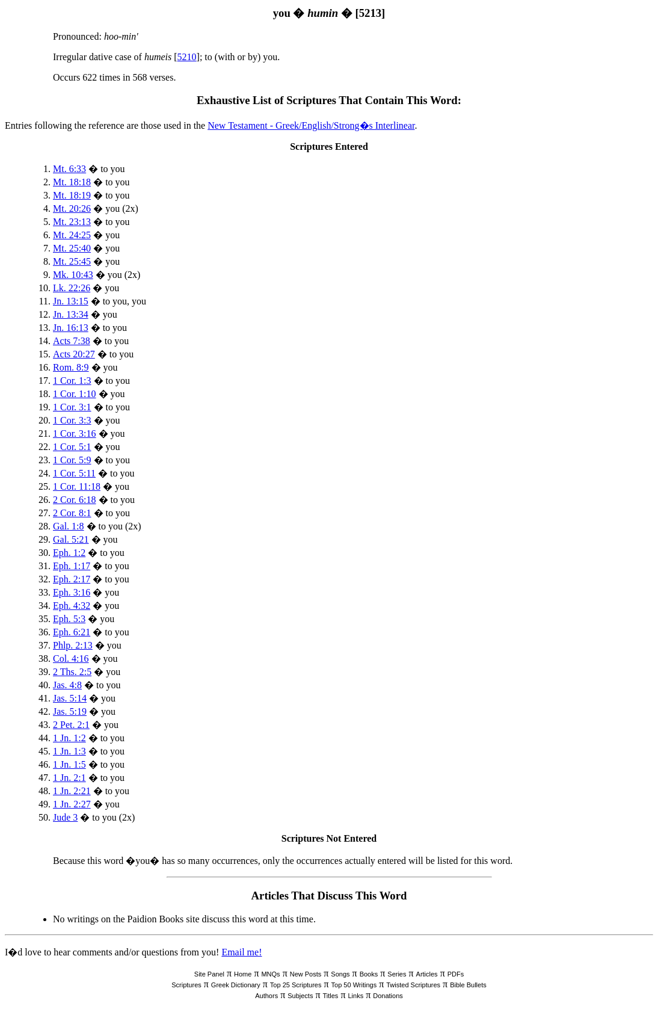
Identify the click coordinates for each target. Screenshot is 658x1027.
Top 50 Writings (354, 984)
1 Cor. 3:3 (72, 420)
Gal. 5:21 (71, 539)
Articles (427, 974)
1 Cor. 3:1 (72, 407)
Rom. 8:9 (71, 367)
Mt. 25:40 (72, 248)
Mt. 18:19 (72, 195)
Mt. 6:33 (69, 169)
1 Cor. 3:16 (74, 433)
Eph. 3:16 (71, 592)
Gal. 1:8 (68, 526)
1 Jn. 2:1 (69, 778)
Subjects (300, 995)
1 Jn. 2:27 (72, 804)
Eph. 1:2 (69, 552)
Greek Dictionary (235, 984)
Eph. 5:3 (69, 619)
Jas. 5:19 (70, 711)
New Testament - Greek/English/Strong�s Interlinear (311, 125)
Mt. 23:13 (72, 222)
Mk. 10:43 (73, 275)
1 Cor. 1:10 (74, 394)
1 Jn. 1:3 (69, 751)
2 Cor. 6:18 (74, 500)
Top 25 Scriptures (296, 984)
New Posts (306, 974)
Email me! (241, 952)
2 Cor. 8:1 (72, 513)
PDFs (455, 974)
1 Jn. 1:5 (69, 764)
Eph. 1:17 (71, 566)
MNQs (270, 974)
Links (355, 995)
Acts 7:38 (71, 341)
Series (396, 974)
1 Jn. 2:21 (72, 791)
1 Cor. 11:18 (76, 486)
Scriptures (186, 984)
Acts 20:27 (74, 354)
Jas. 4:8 (67, 685)
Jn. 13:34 (70, 314)
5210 (187, 57)
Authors (266, 995)
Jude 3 (65, 817)
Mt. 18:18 (72, 182)
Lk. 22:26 (71, 288)
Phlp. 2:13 (73, 645)
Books (369, 974)
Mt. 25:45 (72, 261)
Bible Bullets (468, 984)
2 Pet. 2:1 (71, 725)
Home (242, 974)
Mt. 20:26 (72, 208)
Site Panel (209, 974)
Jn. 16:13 (70, 327)
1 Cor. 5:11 (74, 473)
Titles (331, 995)
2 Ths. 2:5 (72, 672)
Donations (388, 995)
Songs (340, 974)
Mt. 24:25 (72, 235)
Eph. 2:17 (71, 579)
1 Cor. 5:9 (72, 460)
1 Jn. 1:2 (69, 738)
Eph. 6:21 (71, 632)
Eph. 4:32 (71, 605)
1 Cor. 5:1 (72, 447)
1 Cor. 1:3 (72, 380)
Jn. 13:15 (70, 301)
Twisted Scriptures (413, 984)
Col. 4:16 (71, 658)
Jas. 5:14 (70, 698)
